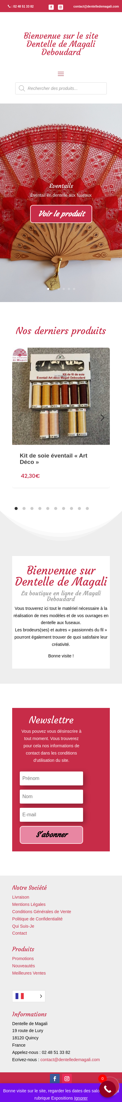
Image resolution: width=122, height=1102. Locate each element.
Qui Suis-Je (23, 926)
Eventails (61, 185)
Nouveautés (23, 965)
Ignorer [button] (81, 1098)
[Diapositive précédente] (19, 417)
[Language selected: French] (28, 996)
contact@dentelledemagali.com (70, 1059)
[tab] (16, 508)
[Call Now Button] (107, 1089)
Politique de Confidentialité (37, 918)
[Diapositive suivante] (102, 417)
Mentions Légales (29, 904)
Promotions (23, 958)
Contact (19, 933)
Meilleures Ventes (29, 973)
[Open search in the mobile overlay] (61, 88)
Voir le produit (61, 214)
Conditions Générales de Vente (41, 911)
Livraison (20, 897)
